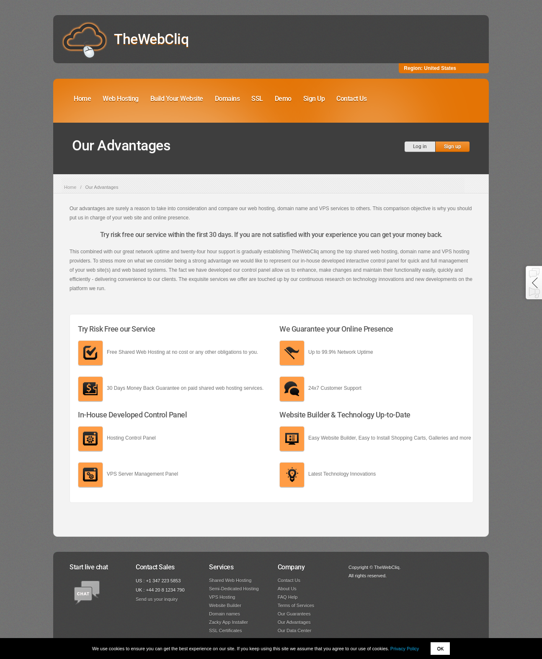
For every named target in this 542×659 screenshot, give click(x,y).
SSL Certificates (225, 630)
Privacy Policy (404, 648)
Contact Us (351, 99)
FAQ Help (288, 597)
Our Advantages (294, 622)
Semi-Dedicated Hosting (234, 588)
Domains (227, 99)
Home (82, 99)
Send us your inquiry (157, 599)
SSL (257, 99)
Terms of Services (296, 605)
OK (440, 648)
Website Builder (225, 605)
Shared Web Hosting (230, 580)
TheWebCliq (151, 39)
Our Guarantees (294, 613)
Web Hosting (121, 99)
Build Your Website (176, 99)
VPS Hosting (222, 597)
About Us (287, 588)
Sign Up (314, 99)
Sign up (452, 146)
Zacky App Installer (228, 622)
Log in (420, 146)
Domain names (224, 613)
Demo (283, 99)
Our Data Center (295, 630)
